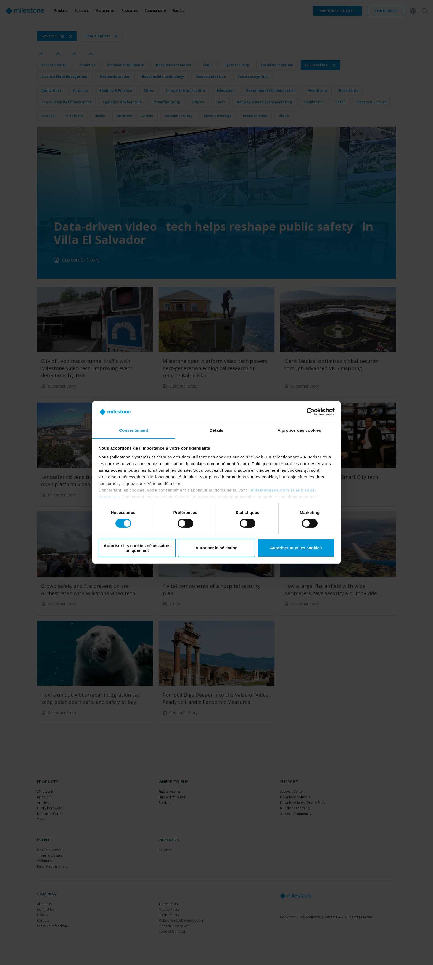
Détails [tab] (216, 430)
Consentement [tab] (133, 430)
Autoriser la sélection (217, 547)
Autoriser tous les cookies (296, 547)
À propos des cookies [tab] (299, 430)
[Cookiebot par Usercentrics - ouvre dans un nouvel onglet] (310, 412)
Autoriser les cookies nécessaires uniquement (137, 548)
